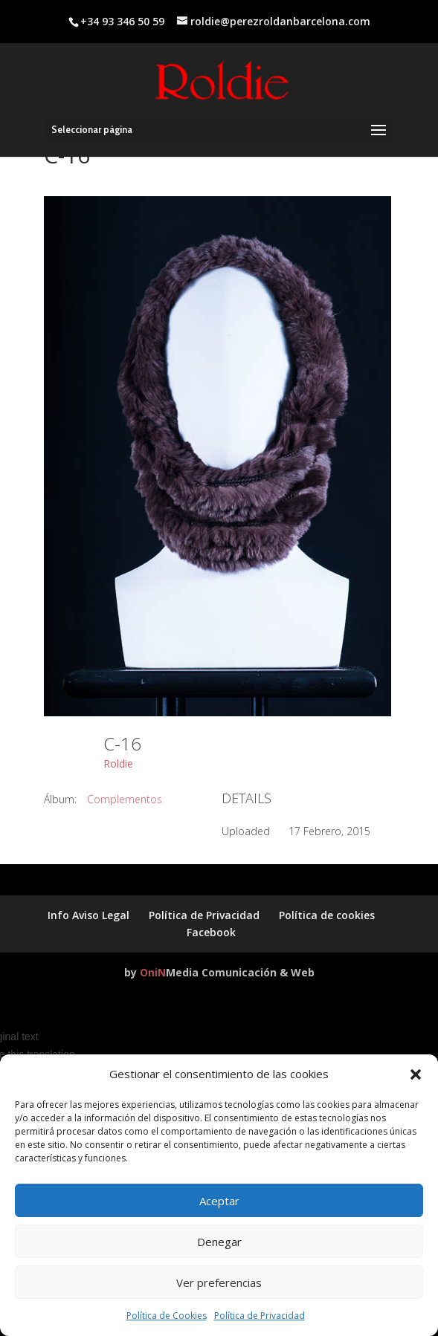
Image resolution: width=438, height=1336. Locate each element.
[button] (415, 1074)
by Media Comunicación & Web (219, 972)
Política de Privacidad (259, 1315)
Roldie (118, 763)
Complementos (124, 799)
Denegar (219, 1241)
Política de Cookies (166, 1315)
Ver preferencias (219, 1282)
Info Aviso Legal (88, 915)
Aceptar (219, 1200)
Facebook (211, 932)
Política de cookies (327, 915)
